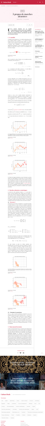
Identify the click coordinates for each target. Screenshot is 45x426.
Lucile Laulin (27, 19)
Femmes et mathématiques (20, 400)
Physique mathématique (5, 409)
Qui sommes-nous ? (23, 417)
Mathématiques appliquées (6, 406)
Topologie (12, 412)
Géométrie (28, 400)
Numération (23, 406)
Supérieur (34, 409)
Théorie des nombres (5, 412)
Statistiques (29, 409)
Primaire (12, 409)
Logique (32, 403)
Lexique (2, 418)
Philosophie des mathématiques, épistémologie (35, 406)
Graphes (33, 400)
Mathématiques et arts (15, 406)
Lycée (37, 403)
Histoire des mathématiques (6, 403)
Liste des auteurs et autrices (24, 418)
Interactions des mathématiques (24, 403)
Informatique (15, 403)
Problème (23, 409)
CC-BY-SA (11, 152)
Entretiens (3, 400)
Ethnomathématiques (10, 400)
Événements (3, 415)
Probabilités (18, 409)
